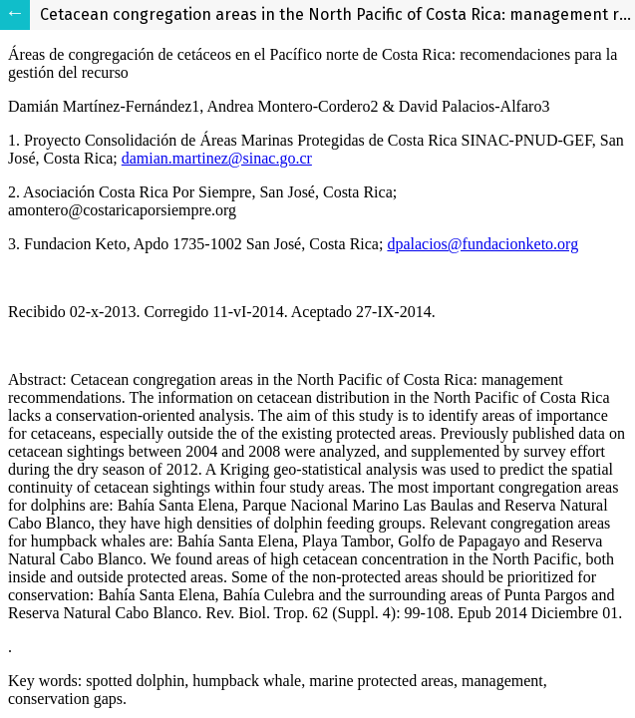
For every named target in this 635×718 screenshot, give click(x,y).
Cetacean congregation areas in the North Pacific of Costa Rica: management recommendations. (337, 14)
